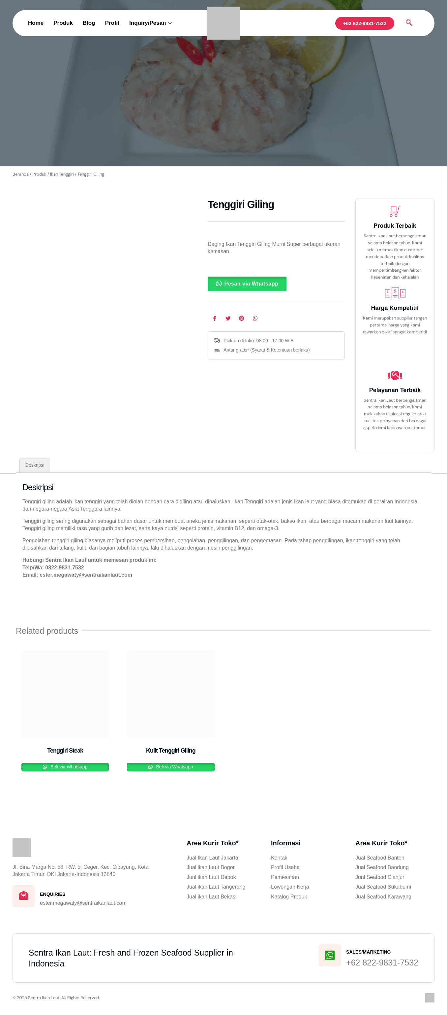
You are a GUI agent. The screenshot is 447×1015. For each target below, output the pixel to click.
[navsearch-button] (409, 23)
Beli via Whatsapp (68, 766)
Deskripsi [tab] (35, 465)
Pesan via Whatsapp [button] (251, 284)
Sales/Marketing (368, 953)
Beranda (21, 174)
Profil (112, 23)
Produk (63, 23)
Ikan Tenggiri (62, 174)
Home (36, 23)
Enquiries (53, 894)
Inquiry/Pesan (150, 23)
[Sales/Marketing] (329, 956)
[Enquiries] (24, 896)
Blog (89, 23)
